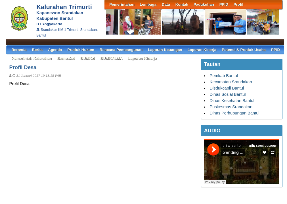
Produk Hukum (80, 50)
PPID (223, 4)
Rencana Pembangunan (121, 50)
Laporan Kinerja (202, 50)
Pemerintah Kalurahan (31, 58)
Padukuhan (204, 4)
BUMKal (87, 58)
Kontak (181, 4)
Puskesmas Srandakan (231, 107)
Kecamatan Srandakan (231, 82)
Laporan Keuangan (165, 50)
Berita (37, 50)
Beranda (18, 50)
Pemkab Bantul (224, 75)
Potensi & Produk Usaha (244, 50)
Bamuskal (66, 58)
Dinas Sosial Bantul (228, 94)
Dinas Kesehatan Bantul (232, 100)
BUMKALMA (111, 58)
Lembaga (148, 4)
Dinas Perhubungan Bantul (234, 113)
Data (166, 4)
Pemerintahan (121, 4)
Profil (238, 4)
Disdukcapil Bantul (227, 88)
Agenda (55, 50)
